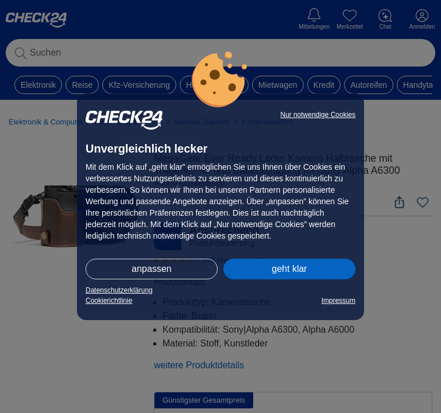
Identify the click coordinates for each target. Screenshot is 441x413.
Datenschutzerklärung (119, 290)
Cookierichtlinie (109, 301)
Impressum (338, 301)
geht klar (289, 269)
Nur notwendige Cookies (317, 115)
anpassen (151, 269)
